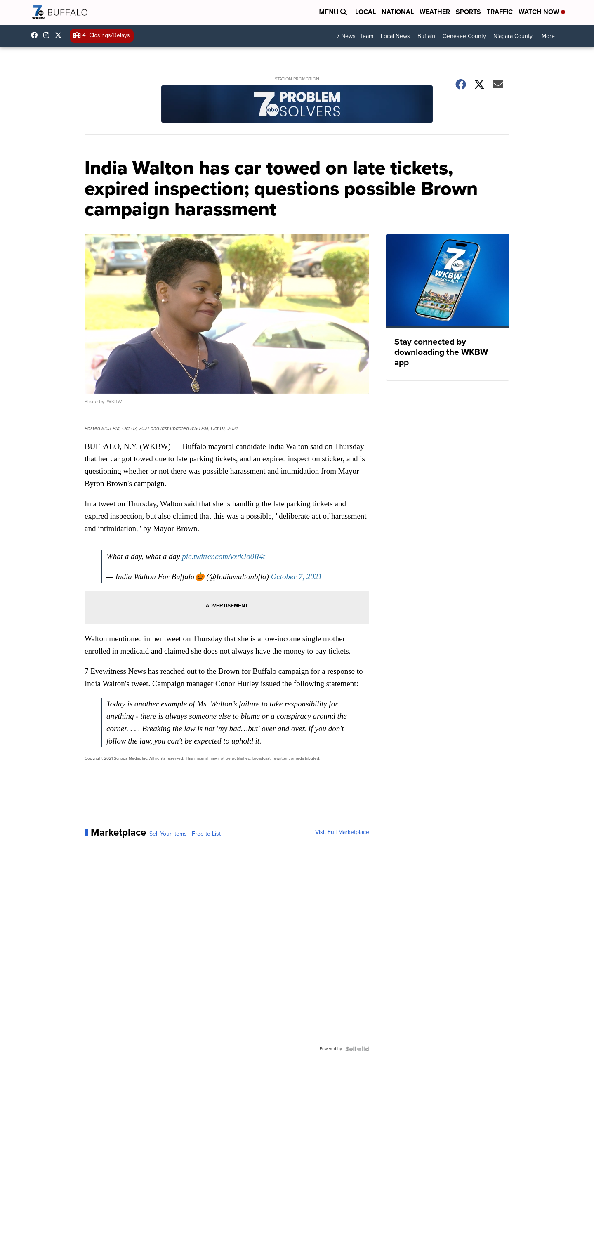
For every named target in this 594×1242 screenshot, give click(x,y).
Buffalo (426, 36)
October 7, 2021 (296, 576)
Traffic (500, 12)
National (398, 12)
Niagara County (513, 36)
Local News (395, 36)
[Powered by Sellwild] (357, 1049)
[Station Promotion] (297, 105)
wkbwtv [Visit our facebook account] (36, 35)
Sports (468, 12)
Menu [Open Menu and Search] (333, 12)
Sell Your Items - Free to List (185, 834)
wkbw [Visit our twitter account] (60, 35)
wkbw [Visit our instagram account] (48, 35)
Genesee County (464, 36)
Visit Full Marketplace (342, 832)
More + (550, 36)
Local (365, 12)
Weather (435, 12)
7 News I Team (355, 36)
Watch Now (542, 12)
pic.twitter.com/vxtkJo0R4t (223, 556)
